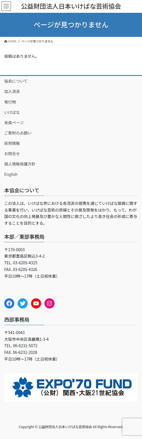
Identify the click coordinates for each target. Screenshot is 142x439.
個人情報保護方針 (20, 164)
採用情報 (12, 143)
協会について (16, 81)
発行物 (10, 102)
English (11, 174)
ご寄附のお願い (18, 133)
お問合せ (12, 153)
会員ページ (14, 122)
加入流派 (12, 91)
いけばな (12, 112)
